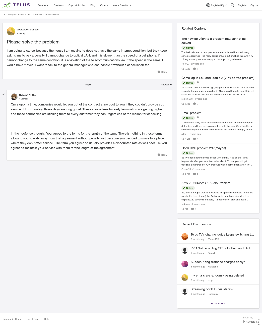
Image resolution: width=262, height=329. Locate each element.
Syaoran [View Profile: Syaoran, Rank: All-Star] (23, 94)
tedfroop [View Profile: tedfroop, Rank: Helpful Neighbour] (185, 203)
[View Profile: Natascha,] (184, 264)
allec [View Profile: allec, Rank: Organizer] (183, 133)
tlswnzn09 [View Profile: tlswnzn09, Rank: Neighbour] (22, 29)
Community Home (12, 318)
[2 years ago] (197, 63)
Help (46, 318)
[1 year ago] (198, 169)
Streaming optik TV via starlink (212, 289)
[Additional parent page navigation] (29, 14)
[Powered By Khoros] (251, 321)
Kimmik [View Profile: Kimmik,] (211, 252)
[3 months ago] (198, 239)
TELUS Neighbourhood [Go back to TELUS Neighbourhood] (13, 14)
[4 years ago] (200, 98)
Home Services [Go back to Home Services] (52, 14)
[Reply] (162, 72)
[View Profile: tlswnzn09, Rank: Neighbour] (11, 31)
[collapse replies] (4, 94)
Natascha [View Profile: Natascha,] (213, 266)
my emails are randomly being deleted (217, 275)
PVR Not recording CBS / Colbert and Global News (222, 248)
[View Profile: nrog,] (184, 277)
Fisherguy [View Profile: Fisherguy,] (213, 293)
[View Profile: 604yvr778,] (184, 236)
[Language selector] (216, 5)
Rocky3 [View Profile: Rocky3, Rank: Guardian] (185, 63)
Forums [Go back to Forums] (38, 14)
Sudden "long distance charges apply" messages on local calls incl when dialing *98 (222, 262)
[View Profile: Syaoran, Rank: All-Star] (14, 96)
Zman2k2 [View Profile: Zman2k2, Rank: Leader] (186, 168)
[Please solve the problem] (23, 98)
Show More (218, 303)
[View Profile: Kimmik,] (184, 250)
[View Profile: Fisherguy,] (184, 291)
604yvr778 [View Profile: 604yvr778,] (213, 239)
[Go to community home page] (17, 5)
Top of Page (33, 318)
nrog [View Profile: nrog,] (210, 280)
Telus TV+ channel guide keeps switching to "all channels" (222, 235)
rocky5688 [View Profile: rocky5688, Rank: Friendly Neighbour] (187, 98)
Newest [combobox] (166, 84)
